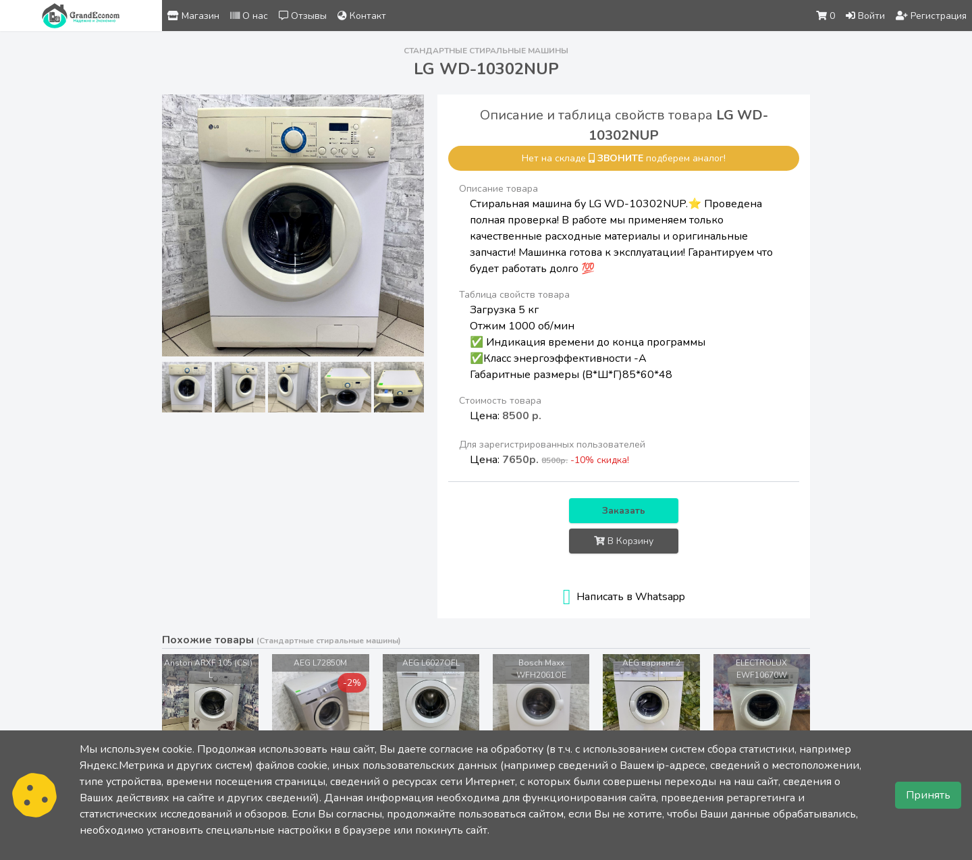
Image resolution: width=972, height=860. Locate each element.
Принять (928, 795)
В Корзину (623, 541)
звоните (620, 158)
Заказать (623, 510)
